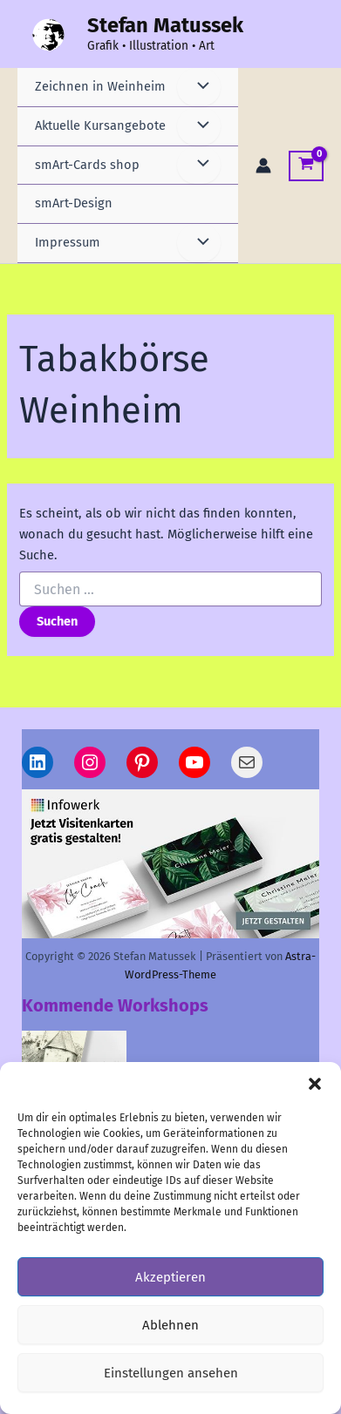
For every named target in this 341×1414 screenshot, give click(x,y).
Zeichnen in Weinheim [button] (100, 86)
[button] (315, 1084)
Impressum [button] (67, 242)
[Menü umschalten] (199, 87)
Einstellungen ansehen (171, 1373)
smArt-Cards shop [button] (87, 165)
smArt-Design (74, 203)
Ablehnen (170, 1325)
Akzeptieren (170, 1277)
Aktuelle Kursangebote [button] (100, 125)
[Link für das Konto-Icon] (263, 165)
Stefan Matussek (165, 25)
